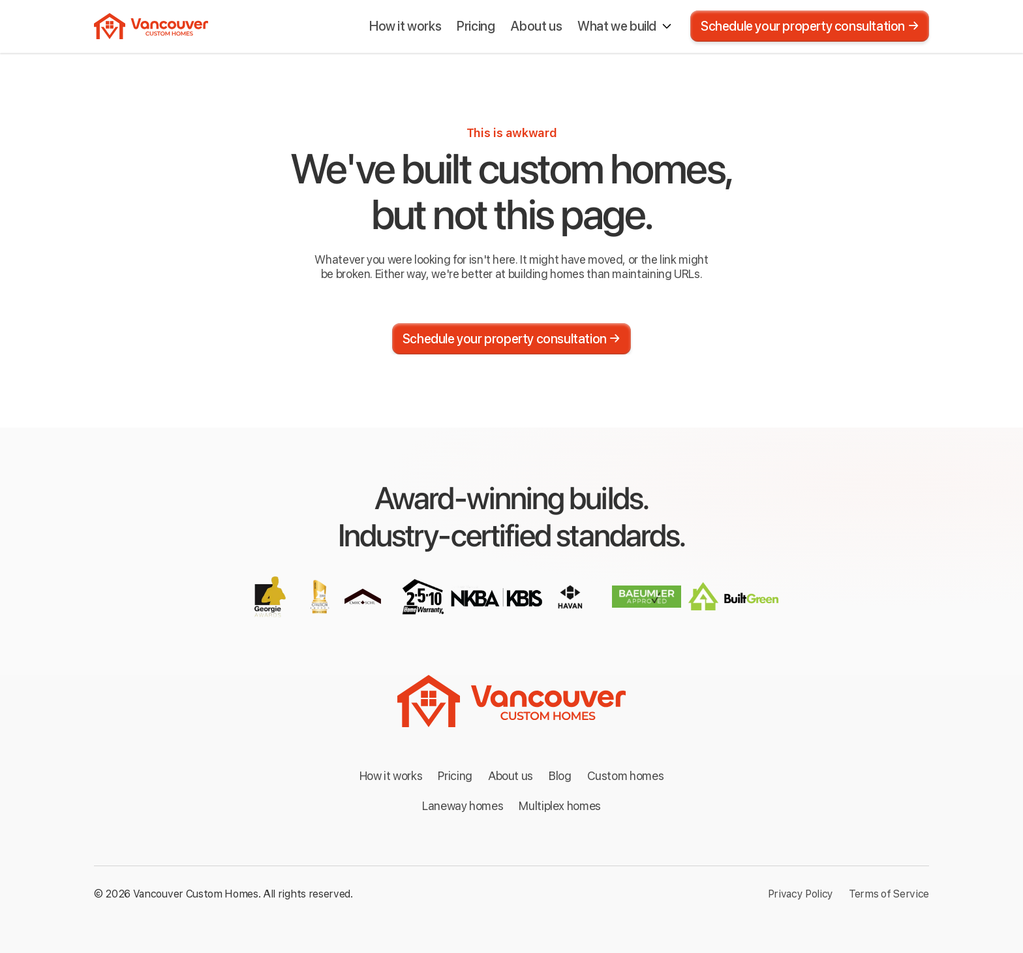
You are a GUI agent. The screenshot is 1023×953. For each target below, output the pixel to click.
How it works (391, 776)
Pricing (455, 776)
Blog (560, 776)
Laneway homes (462, 806)
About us (510, 776)
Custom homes (625, 776)
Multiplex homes (560, 806)
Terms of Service (889, 894)
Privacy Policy (801, 894)
